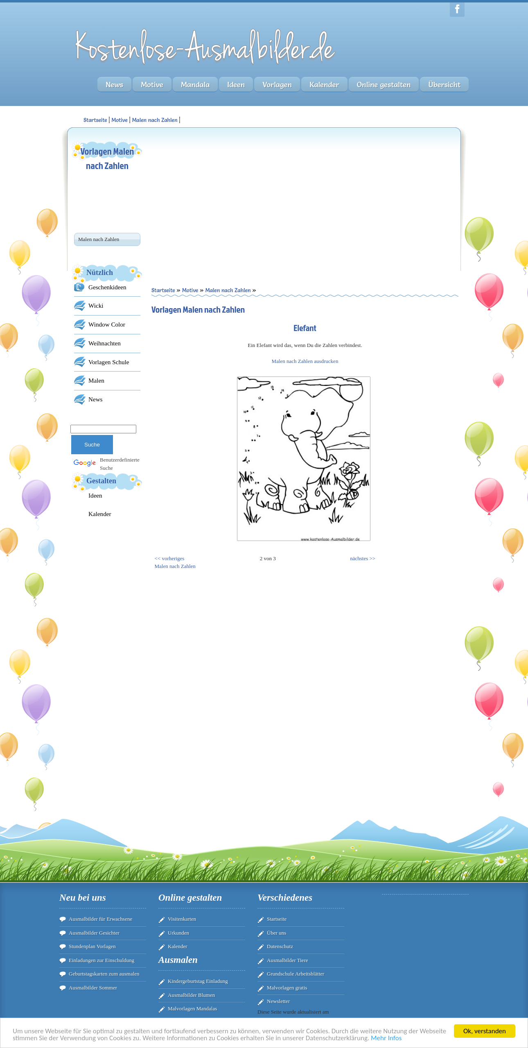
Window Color (106, 324)
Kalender (324, 84)
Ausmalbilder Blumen (191, 995)
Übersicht (444, 84)
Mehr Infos (386, 1038)
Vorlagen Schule (108, 361)
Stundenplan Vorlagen (92, 946)
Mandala (195, 84)
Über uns (276, 933)
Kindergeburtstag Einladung (198, 981)
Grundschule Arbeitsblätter (295, 974)
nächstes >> (362, 558)
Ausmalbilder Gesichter (94, 933)
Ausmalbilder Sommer (93, 988)
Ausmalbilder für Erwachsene (100, 919)
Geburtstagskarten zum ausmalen (104, 974)
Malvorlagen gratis (287, 988)
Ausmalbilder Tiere (287, 960)
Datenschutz (280, 946)
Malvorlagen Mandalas (192, 1008)
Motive (152, 84)
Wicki (95, 305)
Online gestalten (384, 84)
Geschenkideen (107, 287)
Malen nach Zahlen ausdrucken (305, 361)
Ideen (236, 84)
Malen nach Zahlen (154, 120)
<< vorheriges (170, 558)
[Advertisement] (228, 197)
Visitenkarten (182, 919)
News (114, 84)
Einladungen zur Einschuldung (101, 960)
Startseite (277, 919)
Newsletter (278, 1001)
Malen (96, 380)
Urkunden (178, 933)
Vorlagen (277, 84)
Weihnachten (104, 343)
